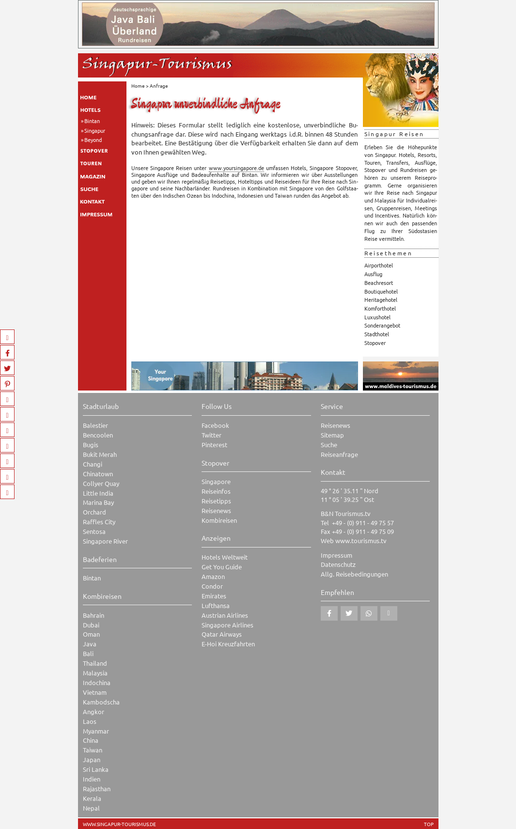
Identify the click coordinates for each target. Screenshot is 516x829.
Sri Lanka (96, 769)
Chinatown (98, 473)
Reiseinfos (216, 491)
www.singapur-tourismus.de (119, 824)
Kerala (92, 798)
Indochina (96, 682)
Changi (92, 464)
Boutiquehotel (381, 291)
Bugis (90, 444)
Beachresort (378, 282)
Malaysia (95, 673)
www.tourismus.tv (361, 540)
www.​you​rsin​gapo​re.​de (236, 168)
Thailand (95, 663)
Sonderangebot (382, 325)
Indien (91, 779)
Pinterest (214, 444)
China (90, 740)
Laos (89, 721)
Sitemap (332, 435)
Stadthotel (376, 334)
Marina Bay (98, 502)
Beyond (93, 139)
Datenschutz (338, 564)
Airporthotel (378, 265)
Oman (91, 634)
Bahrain (93, 615)
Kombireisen (219, 520)
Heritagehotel (380, 299)
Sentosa (94, 531)
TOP (429, 824)
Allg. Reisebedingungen (354, 574)
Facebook (215, 425)
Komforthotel (380, 308)
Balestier (95, 425)
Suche (329, 444)
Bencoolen (98, 435)
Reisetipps (216, 501)
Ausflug (373, 274)
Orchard (94, 512)
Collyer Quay (101, 483)
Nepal (91, 808)
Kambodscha (101, 702)
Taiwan (92, 750)
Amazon (213, 576)
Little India (98, 493)
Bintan (92, 121)
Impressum (336, 555)
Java (89, 644)
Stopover (375, 342)
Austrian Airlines (225, 615)
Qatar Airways (222, 634)
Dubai (91, 625)
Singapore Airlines (227, 625)
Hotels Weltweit (225, 557)
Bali (88, 653)
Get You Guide (222, 567)
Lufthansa (216, 605)
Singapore (216, 481)
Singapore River (105, 541)
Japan (91, 759)
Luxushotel (377, 317)
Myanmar (96, 731)
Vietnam (95, 692)
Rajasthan (96, 788)
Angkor (93, 711)
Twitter (211, 435)
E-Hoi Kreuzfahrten (228, 644)
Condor (212, 586)
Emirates (214, 596)
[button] (329, 613)
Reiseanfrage (339, 454)
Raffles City (99, 521)
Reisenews (216, 510)
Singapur (94, 130)
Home (138, 85)
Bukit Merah (100, 454)
